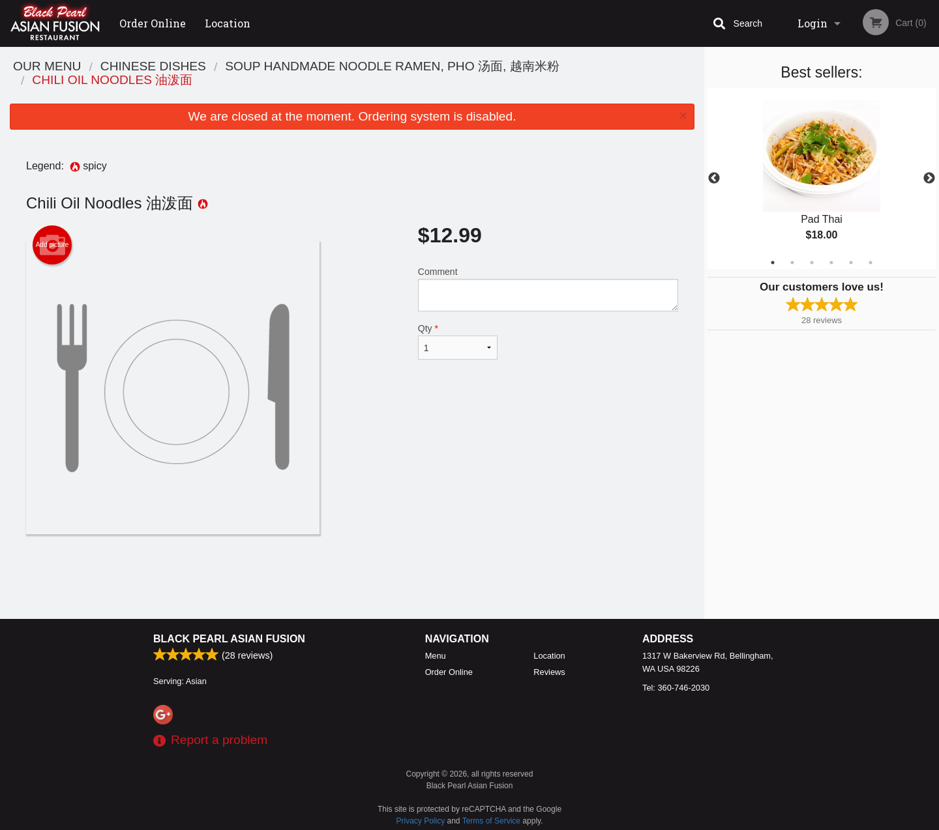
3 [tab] (811, 262)
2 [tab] (792, 262)
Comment (548, 288)
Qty (458, 341)
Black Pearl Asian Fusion (229, 638)
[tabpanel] (821, 178)
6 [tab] (870, 262)
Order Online (152, 23)
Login (812, 23)
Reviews (549, 672)
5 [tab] (850, 262)
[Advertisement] (352, 576)
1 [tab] (772, 262)
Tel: (675, 688)
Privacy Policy (420, 820)
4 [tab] (831, 262)
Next (929, 178)
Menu (435, 656)
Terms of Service (491, 820)
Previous (714, 178)
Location (227, 23)
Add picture (52, 245)
